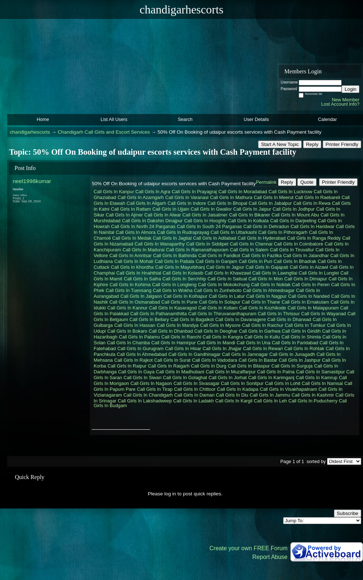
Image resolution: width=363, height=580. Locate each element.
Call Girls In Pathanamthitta (158, 313)
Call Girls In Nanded (309, 296)
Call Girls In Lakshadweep (145, 400)
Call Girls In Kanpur (114, 191)
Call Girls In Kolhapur (185, 296)
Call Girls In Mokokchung (223, 284)
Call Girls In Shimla (301, 337)
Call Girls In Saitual (227, 278)
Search (185, 119)
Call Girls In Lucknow (290, 191)
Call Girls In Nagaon (151, 383)
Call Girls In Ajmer (124, 215)
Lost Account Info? (340, 104)
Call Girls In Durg (208, 366)
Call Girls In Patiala (174, 261)
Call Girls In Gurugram (140, 348)
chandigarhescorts (30, 132)
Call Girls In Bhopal (228, 203)
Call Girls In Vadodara (214, 360)
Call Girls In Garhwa (260, 331)
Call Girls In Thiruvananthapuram (222, 313)
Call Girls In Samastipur (320, 371)
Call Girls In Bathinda (175, 255)
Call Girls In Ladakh (193, 400)
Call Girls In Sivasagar (197, 383)
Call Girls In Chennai (251, 244)
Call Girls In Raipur (126, 366)
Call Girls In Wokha (172, 290)
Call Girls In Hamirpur (173, 342)
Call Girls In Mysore (220, 325)
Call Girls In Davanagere (240, 319)
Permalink (266, 182)
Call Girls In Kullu (262, 337)
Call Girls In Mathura (231, 197)
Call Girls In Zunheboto (217, 290)
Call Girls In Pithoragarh (282, 232)
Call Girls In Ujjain (170, 209)
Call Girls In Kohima (130, 284)
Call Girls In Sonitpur (242, 383)
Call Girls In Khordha (132, 267)
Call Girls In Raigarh (169, 366)
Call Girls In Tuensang (128, 290)
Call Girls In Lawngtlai (274, 273)
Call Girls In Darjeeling (293, 220)
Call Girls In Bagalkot (191, 319)
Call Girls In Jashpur (300, 360)
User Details (256, 119)
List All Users (114, 119)
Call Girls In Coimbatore (298, 244)
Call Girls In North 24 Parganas (143, 226)
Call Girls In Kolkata (248, 220)
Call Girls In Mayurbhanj (180, 267)
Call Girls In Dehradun (266, 226)
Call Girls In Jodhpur (294, 209)
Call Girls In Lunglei (319, 273)
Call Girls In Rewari (263, 348)
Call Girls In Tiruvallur (292, 249)
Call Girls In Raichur (263, 325)
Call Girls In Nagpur (266, 296)
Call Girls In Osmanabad (134, 302)
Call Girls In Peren (311, 284)
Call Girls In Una (253, 342)
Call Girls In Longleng (174, 284)
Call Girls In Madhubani (180, 371)
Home (43, 119)
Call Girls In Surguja (292, 366)
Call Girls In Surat (172, 360)
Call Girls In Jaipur (252, 209)
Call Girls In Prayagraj (194, 191)
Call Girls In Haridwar (312, 226)
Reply (312, 144)
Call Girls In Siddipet (207, 244)
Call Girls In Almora (136, 232)
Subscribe (347, 513)
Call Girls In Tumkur (305, 325)
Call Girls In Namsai (322, 383)
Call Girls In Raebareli (317, 197)
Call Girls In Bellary (149, 319)
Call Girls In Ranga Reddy (314, 238)
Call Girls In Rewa (311, 203)
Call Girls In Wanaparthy (160, 244)
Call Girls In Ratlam (131, 209)
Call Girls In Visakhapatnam (288, 389)
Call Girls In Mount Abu (295, 215)
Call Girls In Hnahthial (138, 273)
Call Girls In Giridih (301, 331)
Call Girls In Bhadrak (295, 261)
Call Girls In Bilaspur (249, 366)
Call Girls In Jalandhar (306, 255)
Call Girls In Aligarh (146, 203)
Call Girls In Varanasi (186, 197)
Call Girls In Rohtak (304, 348)
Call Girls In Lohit (282, 383)
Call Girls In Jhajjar (222, 348)
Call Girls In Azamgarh (141, 197)
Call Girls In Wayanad (323, 313)
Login (350, 89)
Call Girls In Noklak (271, 284)
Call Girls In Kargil (233, 400)
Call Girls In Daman (194, 395)
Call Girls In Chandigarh (148, 395)
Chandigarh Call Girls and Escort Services (104, 132)
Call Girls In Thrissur (279, 313)
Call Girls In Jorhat (227, 377)
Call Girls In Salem (249, 249)
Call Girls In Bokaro (127, 331)
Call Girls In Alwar (162, 215)
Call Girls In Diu (232, 395)
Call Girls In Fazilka (262, 255)
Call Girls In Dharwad (289, 319)
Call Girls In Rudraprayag (183, 232)
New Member (345, 99)
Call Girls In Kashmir (312, 395)
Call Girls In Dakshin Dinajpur (152, 220)
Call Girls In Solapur (219, 302)
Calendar (327, 119)
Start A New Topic (280, 144)
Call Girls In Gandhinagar (194, 354)
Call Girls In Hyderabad (262, 238)
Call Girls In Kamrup (317, 377)
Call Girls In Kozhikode (262, 308)
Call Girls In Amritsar (130, 255)
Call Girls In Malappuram (313, 308)
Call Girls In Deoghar (215, 331)
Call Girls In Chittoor (195, 389)
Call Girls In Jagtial (172, 238)
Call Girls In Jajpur (225, 267)
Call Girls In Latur (227, 296)
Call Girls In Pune (180, 302)
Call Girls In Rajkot (133, 360)
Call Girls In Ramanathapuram (197, 249)
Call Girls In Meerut (274, 197)
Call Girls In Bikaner (249, 215)
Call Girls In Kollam (218, 308)
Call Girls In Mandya (178, 325)
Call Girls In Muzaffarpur (231, 371)
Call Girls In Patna (275, 371)
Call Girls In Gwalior (211, 209)
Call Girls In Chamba (128, 342)
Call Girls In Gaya (136, 371)
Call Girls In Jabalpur (270, 203)
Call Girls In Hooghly (205, 220)
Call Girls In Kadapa (237, 389)
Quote (306, 182)
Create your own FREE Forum (248, 548)
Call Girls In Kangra (223, 337)
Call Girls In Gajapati (267, 267)
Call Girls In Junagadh (292, 354)
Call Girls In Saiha (142, 278)
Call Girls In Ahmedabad (142, 354)
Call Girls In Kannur (127, 308)
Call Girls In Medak (131, 238)
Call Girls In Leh (270, 400)
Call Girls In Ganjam (216, 261)
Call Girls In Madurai (143, 249)
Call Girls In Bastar (257, 360)
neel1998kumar (32, 181)
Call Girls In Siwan (142, 377)
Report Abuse (269, 557)
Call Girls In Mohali (133, 261)
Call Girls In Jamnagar (245, 354)
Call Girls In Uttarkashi (234, 232)
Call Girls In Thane (261, 302)
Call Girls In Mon (265, 278)
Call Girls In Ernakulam (305, 302)
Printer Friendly (342, 144)
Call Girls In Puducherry (312, 400)
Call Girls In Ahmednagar (268, 290)
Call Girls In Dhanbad (171, 331)
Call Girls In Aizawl (309, 267)
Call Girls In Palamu (139, 337)
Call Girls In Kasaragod (173, 308)
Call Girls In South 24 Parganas (209, 226)
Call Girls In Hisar (183, 348)
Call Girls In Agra (152, 191)
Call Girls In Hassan (134, 325)
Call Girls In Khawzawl (228, 273)
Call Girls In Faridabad (295, 342)
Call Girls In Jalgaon (141, 296)
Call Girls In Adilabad (214, 238)
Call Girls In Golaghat (185, 377)
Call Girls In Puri (255, 261)
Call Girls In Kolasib (183, 273)
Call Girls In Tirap (154, 389)
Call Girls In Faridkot (219, 255)
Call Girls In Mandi (216, 342)
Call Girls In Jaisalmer (205, 215)
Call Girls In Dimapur (305, 278)
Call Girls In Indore (187, 203)
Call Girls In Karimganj (271, 377)
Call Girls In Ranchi (181, 337)
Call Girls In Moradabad (242, 191)
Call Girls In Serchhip (184, 278)
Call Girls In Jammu (270, 395)
